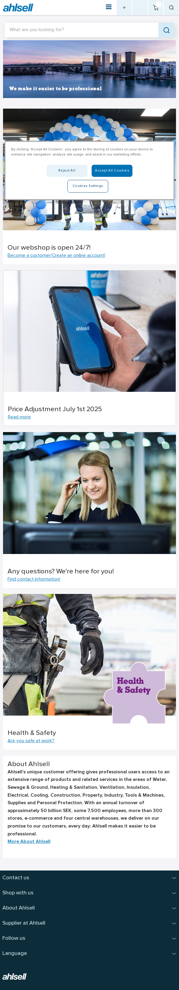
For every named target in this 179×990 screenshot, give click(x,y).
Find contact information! (34, 579)
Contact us (15, 878)
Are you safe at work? (31, 741)
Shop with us (18, 893)
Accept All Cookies (112, 170)
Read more (19, 417)
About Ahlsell (18, 908)
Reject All (66, 170)
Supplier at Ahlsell (23, 923)
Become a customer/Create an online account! (56, 256)
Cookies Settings (88, 185)
